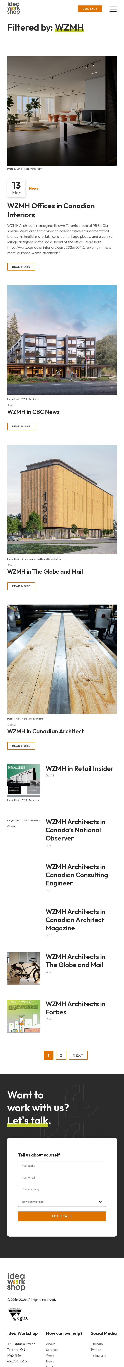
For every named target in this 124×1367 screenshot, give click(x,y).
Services (52, 1350)
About (50, 1344)
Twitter (96, 1350)
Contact (90, 9)
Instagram (98, 1355)
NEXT (78, 1055)
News (33, 188)
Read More (21, 266)
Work (50, 1355)
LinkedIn (97, 1344)
